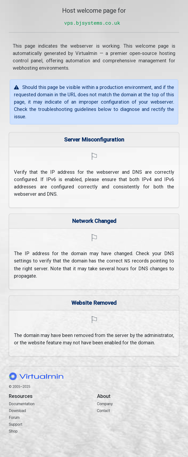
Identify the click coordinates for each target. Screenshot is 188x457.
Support (15, 424)
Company (105, 403)
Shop (13, 430)
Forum (14, 417)
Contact (138, 427)
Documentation (22, 403)
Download (17, 410)
